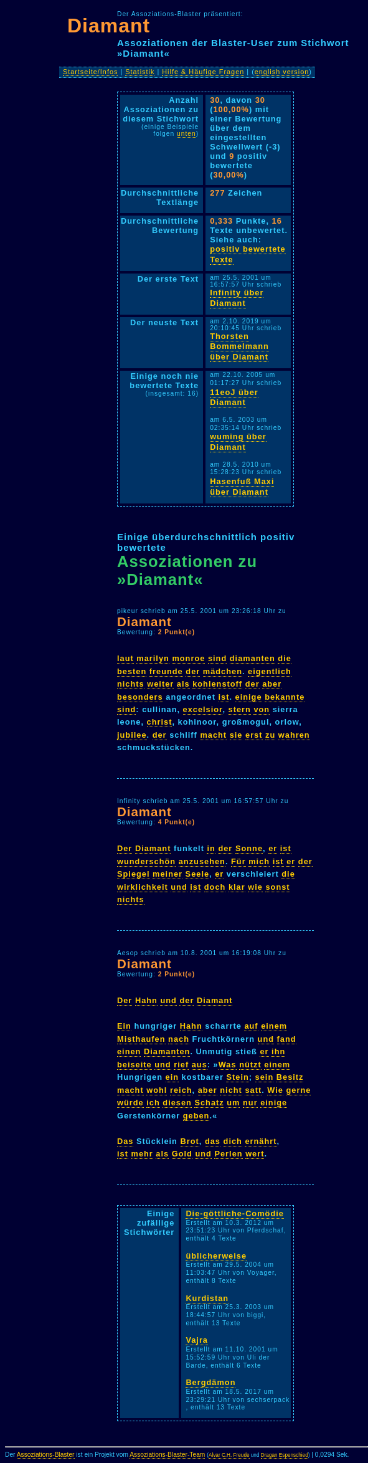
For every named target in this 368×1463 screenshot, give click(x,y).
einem (274, 1026)
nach (178, 1039)
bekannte (284, 697)
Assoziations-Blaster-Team (167, 1454)
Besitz (290, 1077)
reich (181, 1090)
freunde (166, 671)
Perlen (228, 1153)
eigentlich (269, 671)
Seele (197, 874)
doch (215, 887)
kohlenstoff (217, 684)
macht (213, 735)
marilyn (152, 658)
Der (124, 848)
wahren (294, 735)
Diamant (108, 25)
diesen (177, 1102)
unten (186, 133)
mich (259, 861)
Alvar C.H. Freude (229, 1455)
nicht (231, 1090)
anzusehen (202, 861)
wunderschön (146, 861)
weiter (160, 684)
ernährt (260, 1141)
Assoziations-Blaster (46, 1454)
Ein (124, 1026)
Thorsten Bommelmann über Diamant (239, 346)
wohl (156, 1090)
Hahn (146, 1000)
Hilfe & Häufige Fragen (203, 71)
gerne (298, 1090)
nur (250, 1102)
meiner (167, 874)
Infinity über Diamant (236, 298)
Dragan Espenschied (284, 1455)
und (179, 887)
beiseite (134, 1064)
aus (199, 1064)
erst (253, 735)
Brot (190, 1141)
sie (236, 735)
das (212, 1141)
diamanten (252, 658)
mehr (142, 1153)
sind (217, 658)
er (272, 848)
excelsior (203, 709)
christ (159, 722)
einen (129, 1051)
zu (270, 735)
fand (286, 1039)
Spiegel (133, 874)
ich (153, 1102)
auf (251, 1026)
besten (131, 671)
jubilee (132, 735)
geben (196, 1115)
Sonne (249, 848)
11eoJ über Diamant (234, 397)
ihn (278, 1051)
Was (228, 1064)
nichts (130, 684)
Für (238, 861)
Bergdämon (210, 1382)
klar (237, 887)
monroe (188, 658)
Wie (275, 1090)
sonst (277, 887)
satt (253, 1090)
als (183, 684)
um (233, 1102)
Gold (182, 1153)
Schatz (209, 1102)
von (261, 709)
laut (125, 658)
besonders (140, 697)
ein (172, 1077)
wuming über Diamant (238, 442)
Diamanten (167, 1051)
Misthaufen (141, 1039)
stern (240, 709)
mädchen (222, 671)
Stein (237, 1077)
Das (125, 1141)
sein (264, 1077)
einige (248, 697)
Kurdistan (207, 1298)
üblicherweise (216, 1255)
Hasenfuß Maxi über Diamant (242, 487)
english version (282, 71)
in (211, 848)
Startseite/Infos (90, 71)
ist (224, 697)
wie (255, 887)
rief (181, 1064)
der (193, 671)
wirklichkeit (142, 887)
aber (271, 684)
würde (130, 1102)
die (284, 658)
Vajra (197, 1340)
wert (254, 1153)
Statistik (139, 71)
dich (233, 1141)
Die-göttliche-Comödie (235, 1213)
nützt (250, 1064)
